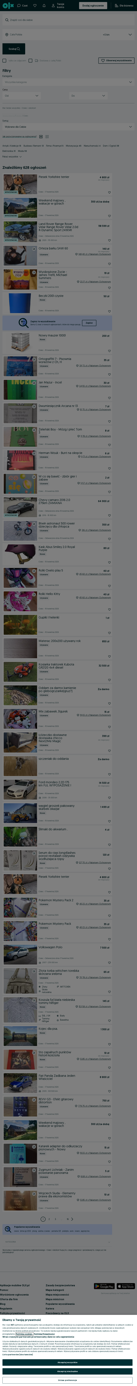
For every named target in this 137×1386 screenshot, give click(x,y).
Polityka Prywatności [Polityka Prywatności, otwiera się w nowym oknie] (44, 1334)
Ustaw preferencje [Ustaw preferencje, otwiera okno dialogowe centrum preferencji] (67, 1380)
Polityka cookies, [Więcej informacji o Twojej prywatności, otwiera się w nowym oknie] (24, 1334)
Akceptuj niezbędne (67, 1371)
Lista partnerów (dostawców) (17, 1354)
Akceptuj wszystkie (67, 1362)
